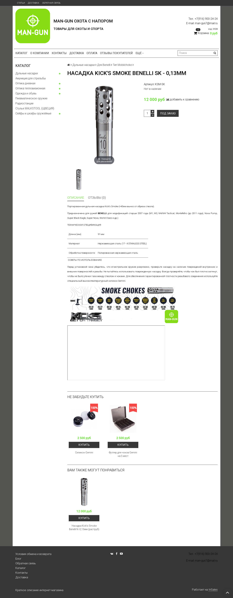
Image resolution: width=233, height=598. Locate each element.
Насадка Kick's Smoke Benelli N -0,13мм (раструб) (84, 527)
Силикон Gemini (84, 452)
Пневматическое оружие (31, 98)
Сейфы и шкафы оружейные (33, 113)
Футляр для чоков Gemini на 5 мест (123, 454)
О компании (39, 53)
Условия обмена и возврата (33, 554)
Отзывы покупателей (116, 53)
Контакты (59, 53)
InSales (213, 589)
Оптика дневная (25, 83)
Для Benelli (103, 65)
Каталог (21, 53)
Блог (18, 558)
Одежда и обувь (26, 93)
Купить (84, 444)
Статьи (21, 3)
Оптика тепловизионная (30, 88)
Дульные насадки (26, 73)
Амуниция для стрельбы (30, 78)
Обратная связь (51, 3)
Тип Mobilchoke (122, 65)
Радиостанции (24, 103)
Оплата (92, 53)
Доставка (33, 3)
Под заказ (168, 113)
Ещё (140, 53)
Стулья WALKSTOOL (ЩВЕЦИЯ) (34, 108)
